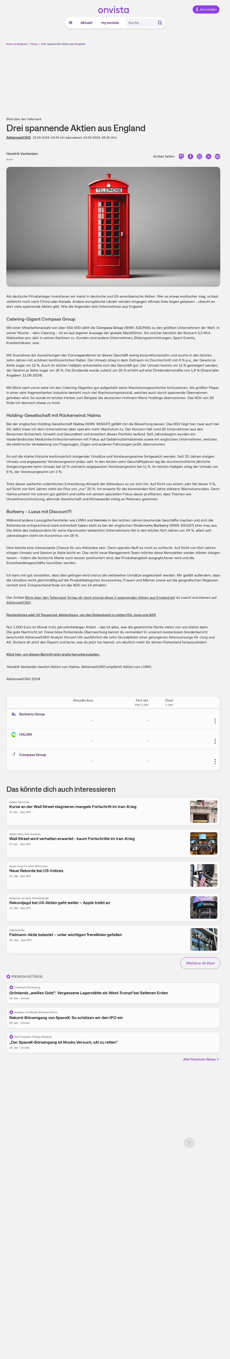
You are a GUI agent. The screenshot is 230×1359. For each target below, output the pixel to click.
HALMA (25, 734)
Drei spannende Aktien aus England (63, 44)
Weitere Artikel (200, 963)
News (34, 44)
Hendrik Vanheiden (22, 153)
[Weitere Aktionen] (215, 721)
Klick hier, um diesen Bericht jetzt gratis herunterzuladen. (53, 654)
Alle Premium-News (201, 1059)
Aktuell (86, 22)
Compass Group (32, 754)
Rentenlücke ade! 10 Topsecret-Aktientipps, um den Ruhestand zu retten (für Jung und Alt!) (81, 615)
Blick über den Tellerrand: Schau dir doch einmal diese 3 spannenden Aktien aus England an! (100, 597)
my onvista (110, 22)
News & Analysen (17, 44)
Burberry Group (32, 714)
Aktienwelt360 (18, 137)
